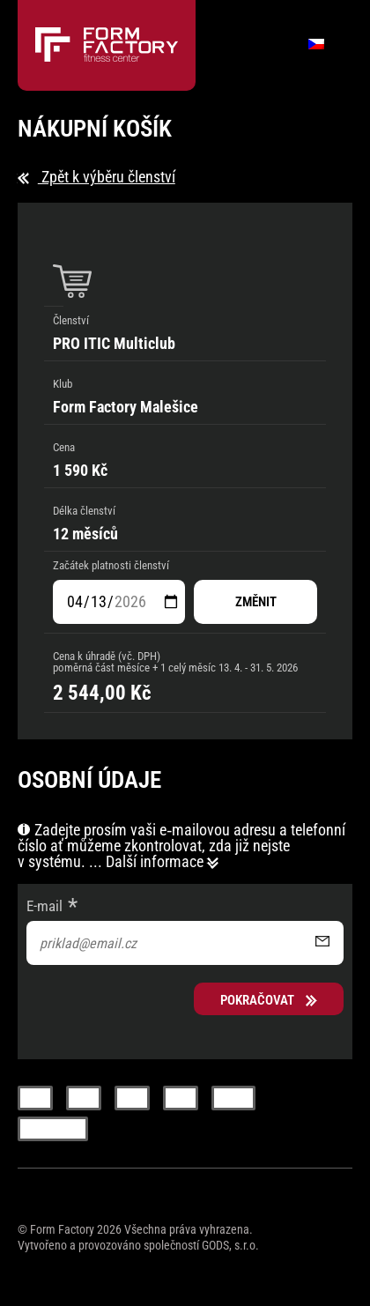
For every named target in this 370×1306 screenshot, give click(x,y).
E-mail (44, 906)
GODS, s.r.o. (230, 1245)
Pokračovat (268, 1000)
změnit (256, 602)
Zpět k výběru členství (96, 176)
